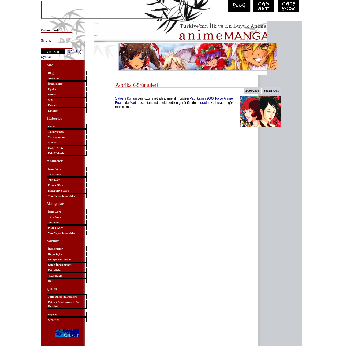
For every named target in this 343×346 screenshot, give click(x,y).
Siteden (52, 142)
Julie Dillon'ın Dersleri (62, 296)
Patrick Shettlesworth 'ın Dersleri (63, 304)
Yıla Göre (54, 179)
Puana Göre (55, 185)
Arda (276, 90)
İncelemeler (55, 248)
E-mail (52, 105)
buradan (204, 103)
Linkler (52, 110)
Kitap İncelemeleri (60, 264)
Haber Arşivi (56, 147)
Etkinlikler (55, 270)
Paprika (195, 98)
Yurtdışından (56, 137)
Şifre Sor (74, 52)
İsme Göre (54, 169)
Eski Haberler (57, 153)
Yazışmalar (55, 275)
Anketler (53, 78)
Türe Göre (54, 174)
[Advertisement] (104, 9)
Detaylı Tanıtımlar (59, 259)
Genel (51, 126)
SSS (50, 99)
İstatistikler (55, 83)
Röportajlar (55, 254)
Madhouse (137, 103)
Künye (52, 94)
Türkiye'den (56, 131)
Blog (51, 73)
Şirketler (53, 319)
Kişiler (52, 314)
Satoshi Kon (124, 98)
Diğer (51, 280)
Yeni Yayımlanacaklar (62, 195)
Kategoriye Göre (58, 190)
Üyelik (52, 89)
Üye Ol (46, 57)
